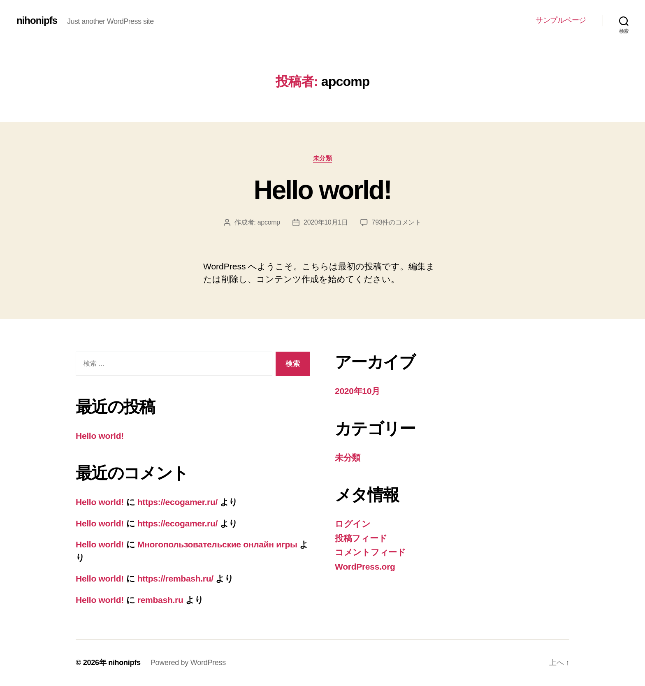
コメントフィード (370, 552)
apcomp (269, 222)
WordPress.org (365, 566)
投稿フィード (361, 538)
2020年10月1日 (326, 222)
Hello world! (322, 190)
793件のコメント (396, 222)
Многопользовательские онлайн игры (217, 544)
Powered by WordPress (188, 662)
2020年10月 (357, 391)
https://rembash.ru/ (175, 578)
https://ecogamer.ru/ (177, 502)
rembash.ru (160, 600)
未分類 (322, 158)
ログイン (353, 523)
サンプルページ (561, 20)
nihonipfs (36, 20)
